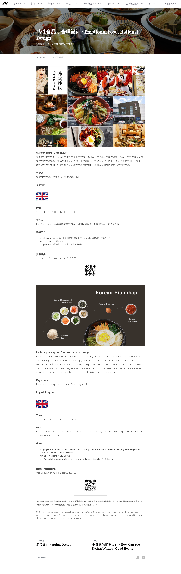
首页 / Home (19, 3)
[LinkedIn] (137, 557)
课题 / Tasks (72, 3)
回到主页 (41, 557)
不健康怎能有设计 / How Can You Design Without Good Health (116, 547)
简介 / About (114, 3)
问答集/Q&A (170, 3)
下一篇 (96, 540)
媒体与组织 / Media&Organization (142, 3)
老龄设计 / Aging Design (53, 545)
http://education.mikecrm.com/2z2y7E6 (56, 258)
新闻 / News (37, 3)
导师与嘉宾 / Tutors (93, 3)
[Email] (143, 557)
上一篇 (40, 540)
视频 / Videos (54, 3)
